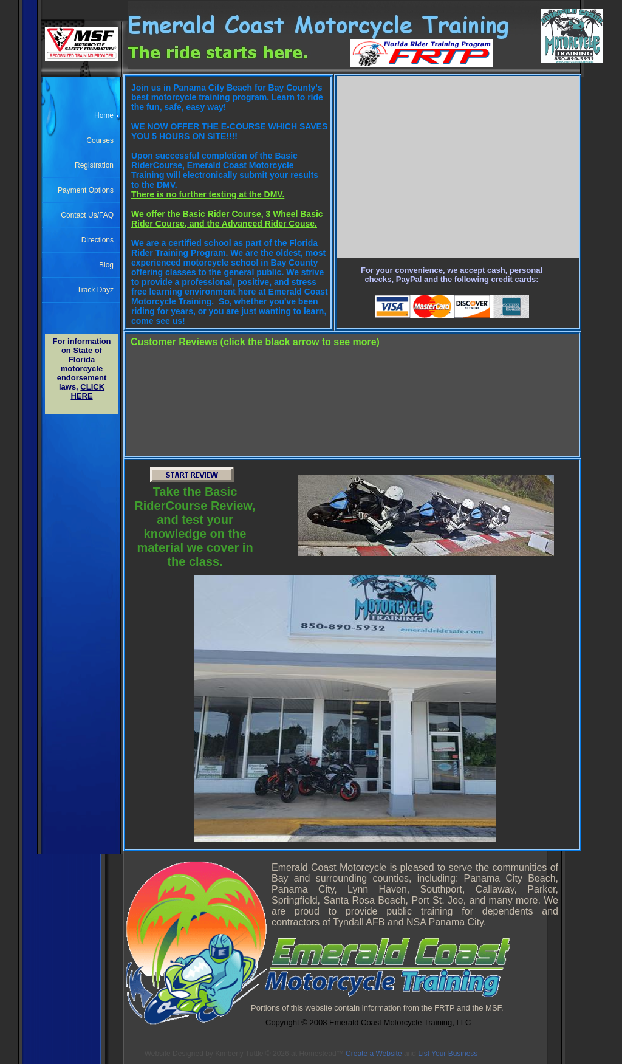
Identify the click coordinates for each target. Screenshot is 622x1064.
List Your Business (447, 1053)
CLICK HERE (87, 391)
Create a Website (374, 1053)
